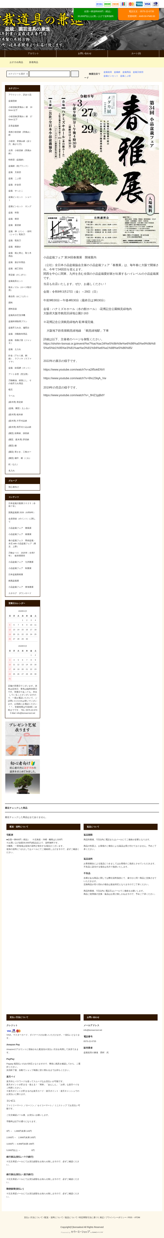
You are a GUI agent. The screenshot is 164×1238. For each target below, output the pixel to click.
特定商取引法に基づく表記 (91, 1217)
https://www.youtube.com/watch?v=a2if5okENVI (74, 369)
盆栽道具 (108, 72)
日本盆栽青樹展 (15, 574)
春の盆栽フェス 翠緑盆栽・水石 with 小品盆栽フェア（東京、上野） (22, 543)
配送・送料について (53, 1217)
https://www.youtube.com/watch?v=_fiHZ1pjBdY (74, 395)
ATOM (137, 1217)
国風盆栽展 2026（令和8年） (22, 512)
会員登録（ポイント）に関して (22, 520)
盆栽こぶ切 (125, 76)
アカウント (30, 53)
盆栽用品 (127, 72)
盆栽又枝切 (138, 72)
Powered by (82, 1232)
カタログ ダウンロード (19, 593)
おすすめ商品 (14, 62)
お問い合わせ (82, 53)
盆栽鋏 (117, 72)
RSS (130, 1217)
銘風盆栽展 (13, 581)
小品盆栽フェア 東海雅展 (20, 587)
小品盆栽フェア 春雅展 (19, 534)
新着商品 (31, 62)
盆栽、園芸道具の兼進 (27, 29)
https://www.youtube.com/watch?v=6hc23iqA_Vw (74, 378)
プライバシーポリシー (116, 1217)
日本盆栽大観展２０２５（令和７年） (22, 505)
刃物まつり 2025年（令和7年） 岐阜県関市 (21, 554)
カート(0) (133, 53)
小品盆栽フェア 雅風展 (19, 528)
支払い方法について (33, 1217)
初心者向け (13, 487)
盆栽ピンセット (111, 76)
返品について (71, 1217)
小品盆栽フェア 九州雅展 (20, 562)
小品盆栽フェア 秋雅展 (19, 568)
